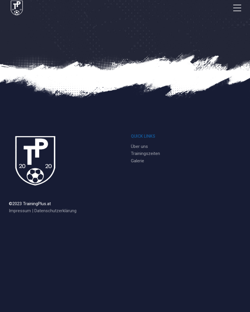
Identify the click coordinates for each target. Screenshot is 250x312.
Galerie (137, 160)
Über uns (139, 146)
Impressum (20, 210)
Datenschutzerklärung (55, 210)
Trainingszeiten (145, 153)
